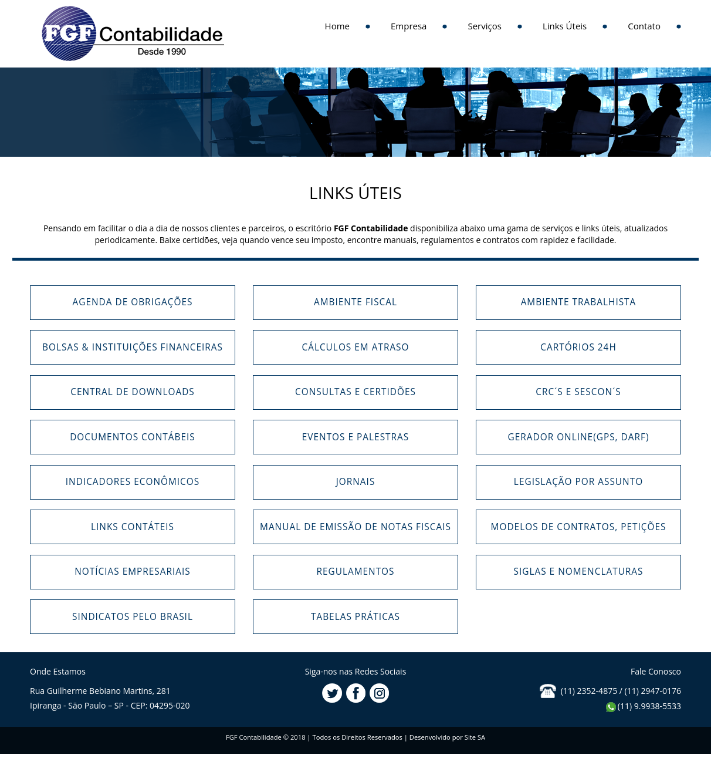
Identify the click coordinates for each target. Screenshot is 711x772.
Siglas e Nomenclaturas (578, 571)
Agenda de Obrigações (133, 302)
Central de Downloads (132, 392)
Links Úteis (565, 26)
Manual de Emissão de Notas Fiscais (355, 527)
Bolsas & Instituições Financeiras (132, 347)
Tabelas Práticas (355, 617)
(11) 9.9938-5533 (643, 706)
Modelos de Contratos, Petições (578, 527)
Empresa (408, 26)
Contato (644, 26)
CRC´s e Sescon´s (578, 392)
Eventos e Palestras (355, 437)
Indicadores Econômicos (132, 482)
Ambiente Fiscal (355, 302)
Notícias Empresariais (133, 571)
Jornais (355, 482)
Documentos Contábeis (132, 437)
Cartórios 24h (578, 347)
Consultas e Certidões (355, 392)
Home (337, 26)
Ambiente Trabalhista (578, 302)
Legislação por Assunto (578, 482)
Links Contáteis (132, 527)
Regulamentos (355, 571)
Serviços (484, 26)
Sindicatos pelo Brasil (132, 617)
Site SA (475, 737)
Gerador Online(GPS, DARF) (578, 437)
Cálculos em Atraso (355, 347)
